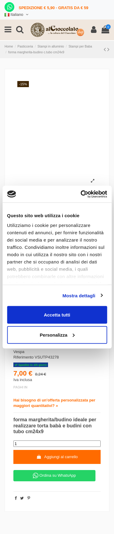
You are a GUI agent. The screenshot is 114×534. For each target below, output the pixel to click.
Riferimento (23, 357)
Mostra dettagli (78, 295)
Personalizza (57, 334)
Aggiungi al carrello (57, 456)
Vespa (18, 351)
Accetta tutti (57, 314)
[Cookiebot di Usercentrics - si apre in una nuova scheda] (81, 194)
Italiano (17, 14)
